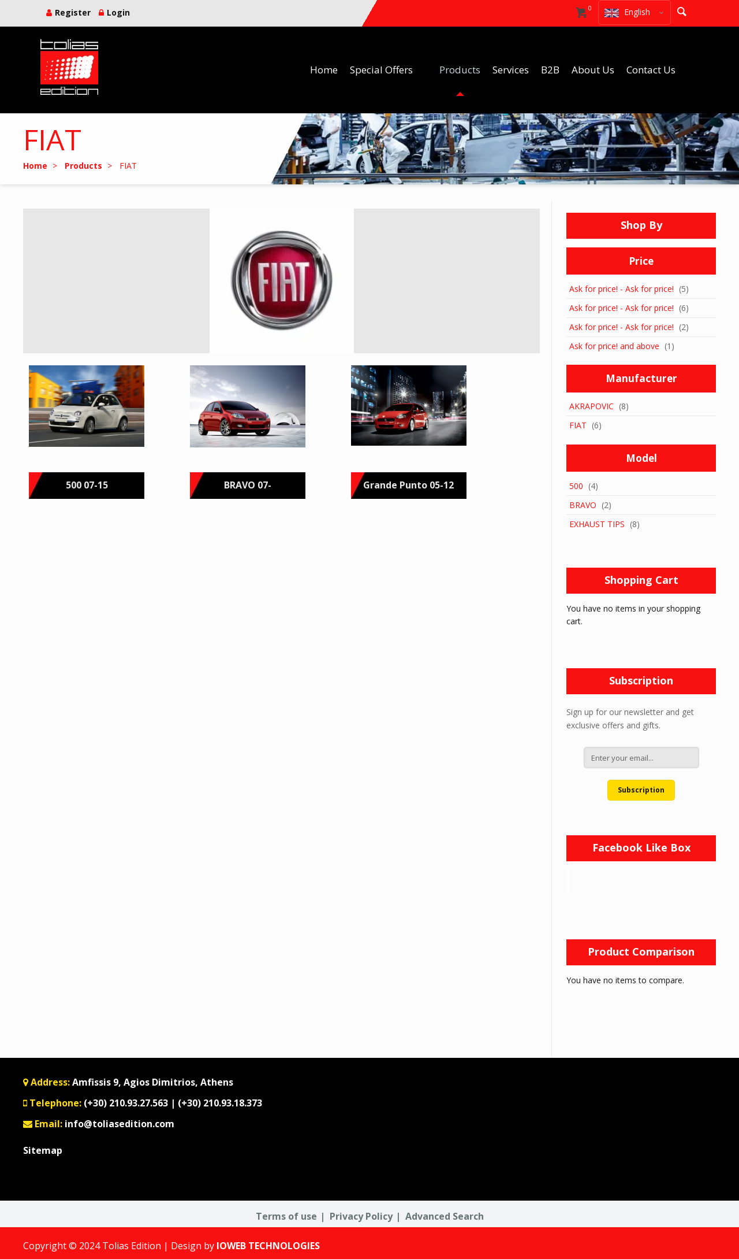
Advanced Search (444, 1216)
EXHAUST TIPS (597, 524)
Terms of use (286, 1216)
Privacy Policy (361, 1216)
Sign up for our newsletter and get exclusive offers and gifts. (630, 718)
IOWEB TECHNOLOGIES (268, 1245)
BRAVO (582, 504)
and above (614, 345)
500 (576, 485)
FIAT (578, 425)
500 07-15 (87, 485)
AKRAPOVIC (591, 406)
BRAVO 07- (247, 485)
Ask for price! (593, 288)
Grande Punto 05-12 (408, 485)
